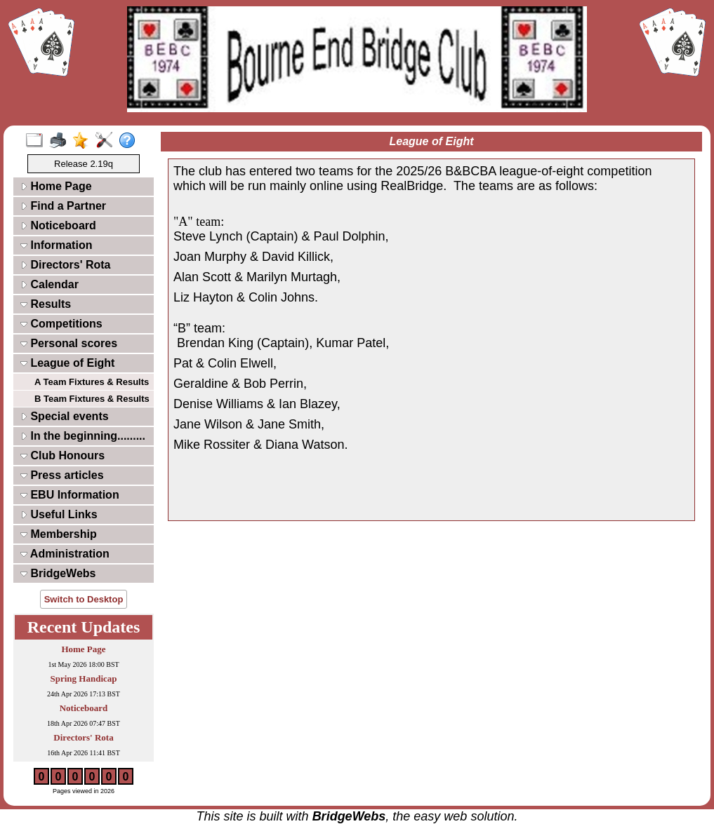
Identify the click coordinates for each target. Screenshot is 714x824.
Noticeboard (58, 225)
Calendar (49, 284)
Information (56, 245)
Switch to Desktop (84, 599)
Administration (65, 554)
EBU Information (69, 495)
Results (45, 304)
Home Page (56, 186)
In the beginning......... (82, 436)
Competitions (61, 324)
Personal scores (68, 343)
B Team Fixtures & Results (92, 398)
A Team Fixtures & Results (91, 382)
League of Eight (67, 363)
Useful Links (59, 514)
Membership (58, 534)
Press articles (62, 475)
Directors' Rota (65, 265)
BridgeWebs (58, 573)
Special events (64, 416)
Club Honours (62, 455)
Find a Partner (63, 206)
